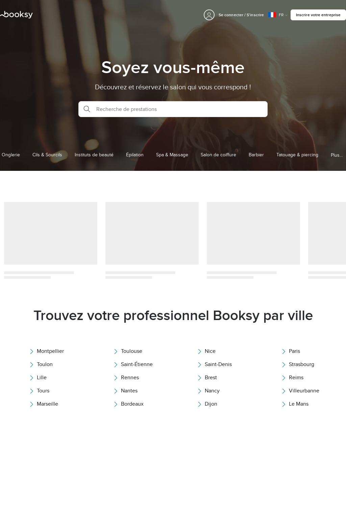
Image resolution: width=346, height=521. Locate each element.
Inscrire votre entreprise (318, 15)
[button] (173, 109)
